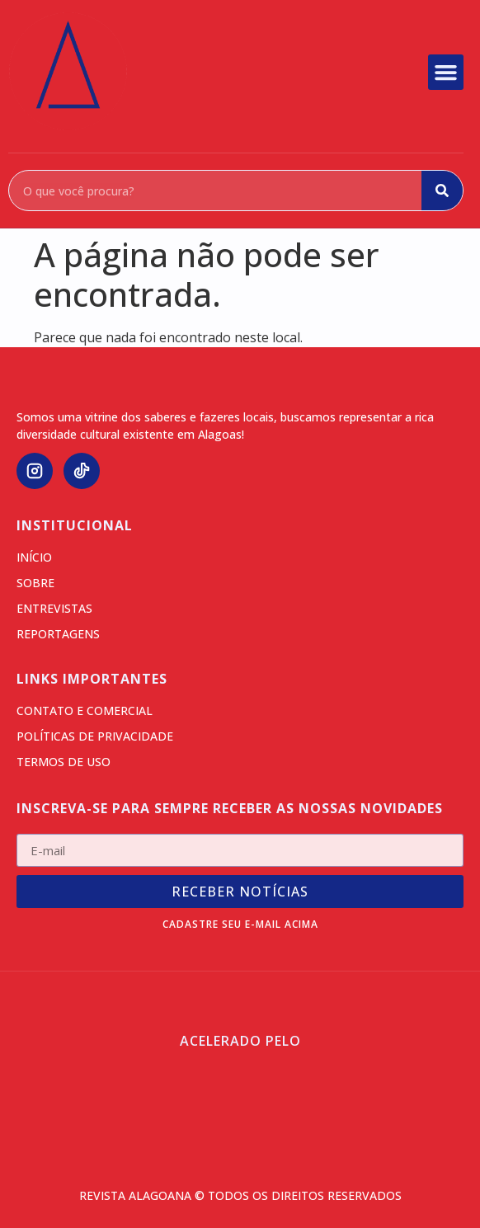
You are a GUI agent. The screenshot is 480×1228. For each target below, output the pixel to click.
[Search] (442, 190)
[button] (446, 72)
